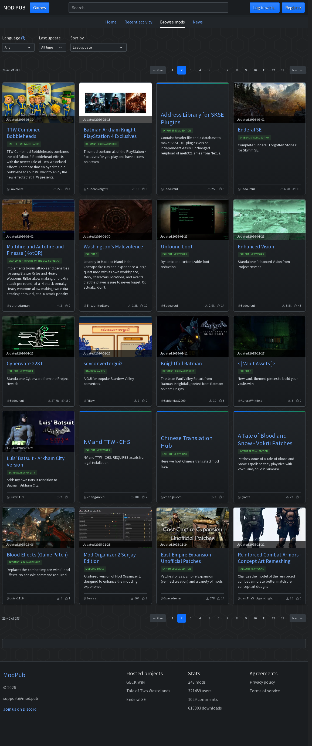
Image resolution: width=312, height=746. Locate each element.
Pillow (91, 401)
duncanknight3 (97, 189)
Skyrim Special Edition (176, 130)
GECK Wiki (135, 682)
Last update (50, 37)
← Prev (158, 70)
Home (111, 22)
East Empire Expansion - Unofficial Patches (187, 557)
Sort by (77, 37)
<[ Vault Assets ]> (256, 363)
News (198, 22)
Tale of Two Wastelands (23, 144)
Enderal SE (250, 129)
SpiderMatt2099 (174, 401)
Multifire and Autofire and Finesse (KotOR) (35, 249)
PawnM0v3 (17, 189)
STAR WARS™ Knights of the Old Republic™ (34, 260)
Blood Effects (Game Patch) (37, 554)
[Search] (148, 7)
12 (273, 70)
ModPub (14, 675)
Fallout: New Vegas (174, 254)
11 (264, 70)
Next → (297, 70)
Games (39, 7)
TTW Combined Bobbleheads (24, 132)
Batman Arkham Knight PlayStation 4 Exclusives (110, 132)
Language (13, 37)
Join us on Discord (19, 709)
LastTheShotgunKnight (257, 598)
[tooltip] (23, 37)
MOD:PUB (14, 7)
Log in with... (264, 7)
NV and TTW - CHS (107, 441)
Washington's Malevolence (113, 246)
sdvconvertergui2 (103, 363)
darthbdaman (20, 305)
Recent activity (138, 22)
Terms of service (265, 690)
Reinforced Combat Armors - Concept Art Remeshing (269, 557)
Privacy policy (262, 682)
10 (255, 70)
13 (282, 70)
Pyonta (245, 497)
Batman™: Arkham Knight (101, 144)
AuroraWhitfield (251, 401)
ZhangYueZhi (96, 497)
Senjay (91, 598)
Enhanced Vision (256, 246)
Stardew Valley (96, 371)
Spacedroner (172, 598)
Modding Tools (95, 568)
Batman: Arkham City (21, 472)
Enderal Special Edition (254, 137)
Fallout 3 (91, 254)
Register (293, 7)
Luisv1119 (16, 497)
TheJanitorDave (98, 305)
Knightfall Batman (181, 363)
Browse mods (172, 22)
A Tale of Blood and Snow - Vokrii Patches (265, 439)
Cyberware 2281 (25, 363)
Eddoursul (171, 189)
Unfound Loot (177, 246)
